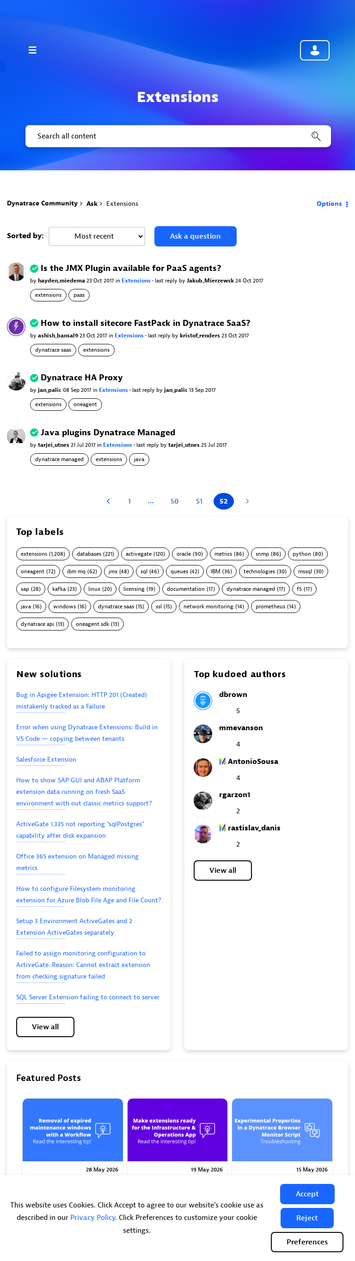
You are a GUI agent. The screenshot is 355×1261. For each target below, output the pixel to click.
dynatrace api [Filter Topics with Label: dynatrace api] (37, 624)
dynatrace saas (53, 350)
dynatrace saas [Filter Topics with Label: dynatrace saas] (116, 606)
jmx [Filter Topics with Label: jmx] (113, 571)
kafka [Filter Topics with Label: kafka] (59, 589)
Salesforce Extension (46, 759)
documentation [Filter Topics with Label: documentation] (186, 589)
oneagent (85, 404)
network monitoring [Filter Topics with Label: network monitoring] (208, 606)
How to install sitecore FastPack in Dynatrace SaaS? (146, 323)
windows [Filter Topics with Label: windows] (64, 606)
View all (45, 1027)
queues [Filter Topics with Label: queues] (179, 571)
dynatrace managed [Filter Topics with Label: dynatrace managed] (250, 589)
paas (79, 295)
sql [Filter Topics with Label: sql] (144, 571)
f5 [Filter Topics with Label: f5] (299, 589)
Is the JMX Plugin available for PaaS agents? (131, 268)
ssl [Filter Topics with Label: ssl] (159, 606)
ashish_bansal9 (59, 335)
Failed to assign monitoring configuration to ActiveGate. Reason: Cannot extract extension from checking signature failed (83, 964)
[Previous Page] (109, 501)
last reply (167, 280)
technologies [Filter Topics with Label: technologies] (259, 571)
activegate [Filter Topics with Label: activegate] (139, 554)
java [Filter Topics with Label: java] (26, 606)
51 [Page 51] (199, 501)
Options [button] (329, 204)
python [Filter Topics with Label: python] (302, 554)
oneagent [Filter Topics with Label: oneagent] (32, 571)
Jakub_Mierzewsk (211, 280)
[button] (307, 1194)
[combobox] (177, 136)
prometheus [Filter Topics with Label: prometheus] (270, 606)
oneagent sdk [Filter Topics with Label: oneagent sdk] (92, 624)
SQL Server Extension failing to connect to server (87, 997)
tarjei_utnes (54, 445)
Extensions (137, 280)
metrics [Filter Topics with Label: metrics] (223, 554)
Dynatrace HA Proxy (82, 377)
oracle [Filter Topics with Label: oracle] (184, 554)
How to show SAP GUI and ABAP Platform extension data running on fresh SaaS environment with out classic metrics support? (84, 791)
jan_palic (50, 390)
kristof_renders (200, 335)
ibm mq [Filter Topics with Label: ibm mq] (76, 571)
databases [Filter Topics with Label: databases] (89, 554)
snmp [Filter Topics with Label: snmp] (262, 554)
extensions (48, 295)
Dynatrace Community (42, 203)
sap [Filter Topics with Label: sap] (25, 589)
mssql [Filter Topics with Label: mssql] (305, 571)
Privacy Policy (92, 1217)
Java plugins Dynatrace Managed (108, 432)
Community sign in (315, 50)
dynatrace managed (59, 459)
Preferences (307, 1242)
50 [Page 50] (175, 501)
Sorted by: (25, 235)
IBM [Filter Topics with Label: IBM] (215, 571)
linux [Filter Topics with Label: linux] (94, 589)
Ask (92, 204)
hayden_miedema (62, 280)
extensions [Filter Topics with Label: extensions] (34, 554)
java (139, 459)
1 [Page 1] (129, 501)
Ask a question (195, 236)
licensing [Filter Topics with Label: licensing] (134, 589)
